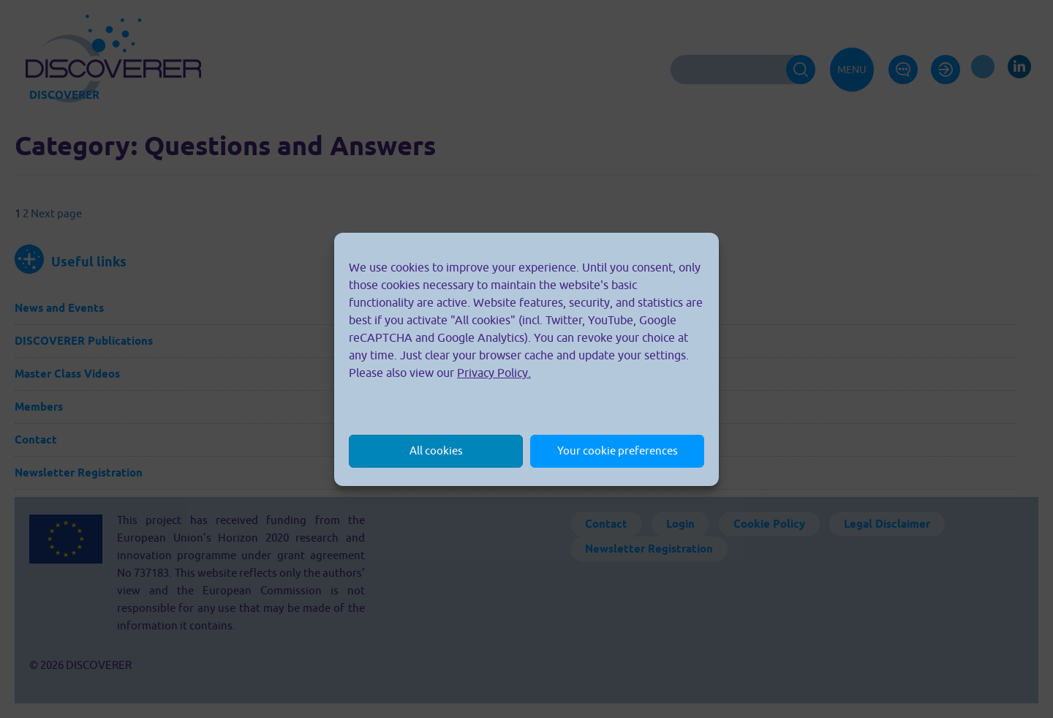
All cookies (436, 450)
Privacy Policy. (494, 372)
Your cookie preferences (617, 450)
